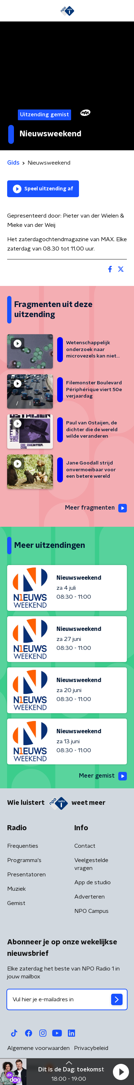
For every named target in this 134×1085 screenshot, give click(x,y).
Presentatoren (26, 874)
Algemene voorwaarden (38, 1048)
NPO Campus (91, 911)
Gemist (16, 903)
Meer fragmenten (96, 508)
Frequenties (22, 846)
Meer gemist (103, 776)
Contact (84, 846)
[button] (120, 1071)
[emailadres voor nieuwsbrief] (67, 999)
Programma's (24, 860)
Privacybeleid (91, 1048)
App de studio (92, 882)
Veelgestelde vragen (91, 864)
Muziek (16, 889)
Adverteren (89, 897)
